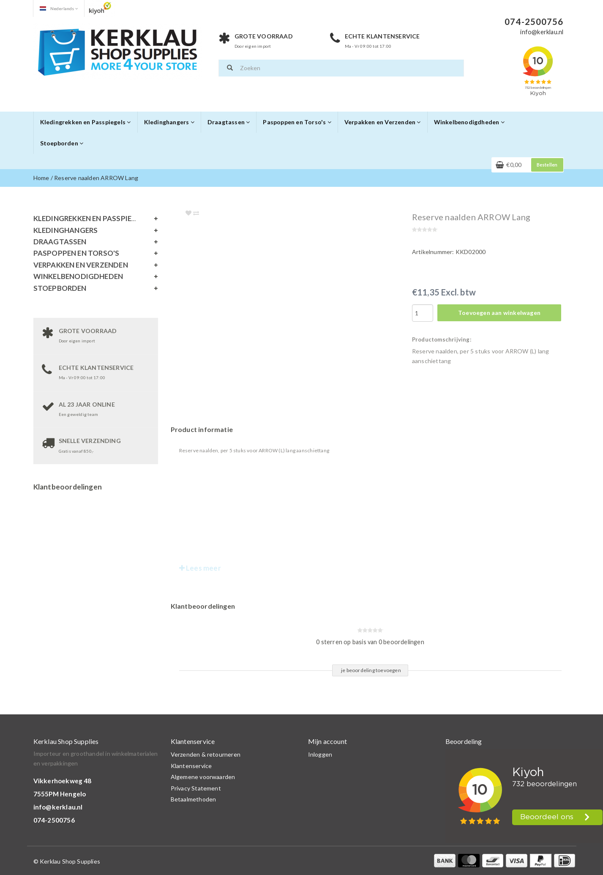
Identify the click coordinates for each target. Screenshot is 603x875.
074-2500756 (54, 820)
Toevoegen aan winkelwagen (499, 312)
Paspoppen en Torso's (297, 122)
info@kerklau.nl (58, 807)
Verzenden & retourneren (206, 754)
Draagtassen (228, 122)
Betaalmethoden (193, 799)
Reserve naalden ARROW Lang (96, 177)
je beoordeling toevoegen (371, 670)
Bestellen (547, 164)
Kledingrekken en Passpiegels (85, 122)
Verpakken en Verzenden (382, 122)
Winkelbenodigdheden (469, 122)
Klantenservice (191, 765)
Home (41, 177)
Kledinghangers (169, 122)
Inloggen (320, 754)
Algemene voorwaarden (203, 776)
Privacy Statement (196, 788)
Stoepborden (62, 143)
